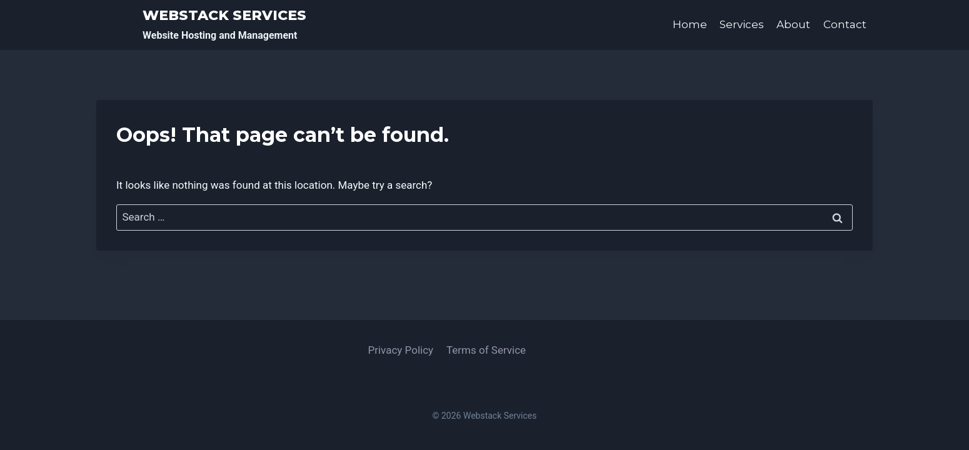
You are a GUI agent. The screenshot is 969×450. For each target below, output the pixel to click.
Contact (844, 24)
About (793, 24)
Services (742, 24)
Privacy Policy (400, 350)
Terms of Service (486, 350)
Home (690, 24)
